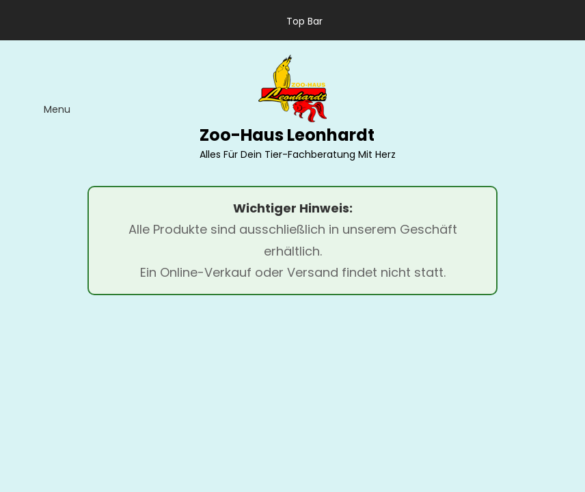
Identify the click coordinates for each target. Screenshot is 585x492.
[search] (552, 108)
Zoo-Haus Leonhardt (287, 135)
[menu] (45, 108)
